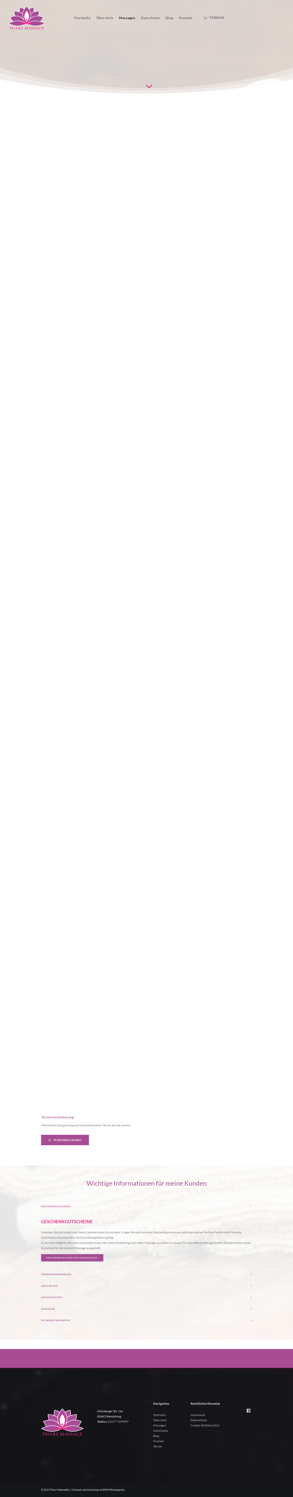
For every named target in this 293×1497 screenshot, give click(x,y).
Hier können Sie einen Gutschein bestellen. (72, 1267)
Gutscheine (151, 19)
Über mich (106, 19)
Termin (157, 1446)
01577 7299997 (118, 1421)
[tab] (146, 1215)
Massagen (128, 19)
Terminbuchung (65, 1149)
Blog (170, 19)
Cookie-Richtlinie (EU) (205, 1425)
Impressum (198, 1415)
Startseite (83, 19)
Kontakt (187, 19)
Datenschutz (199, 1420)
